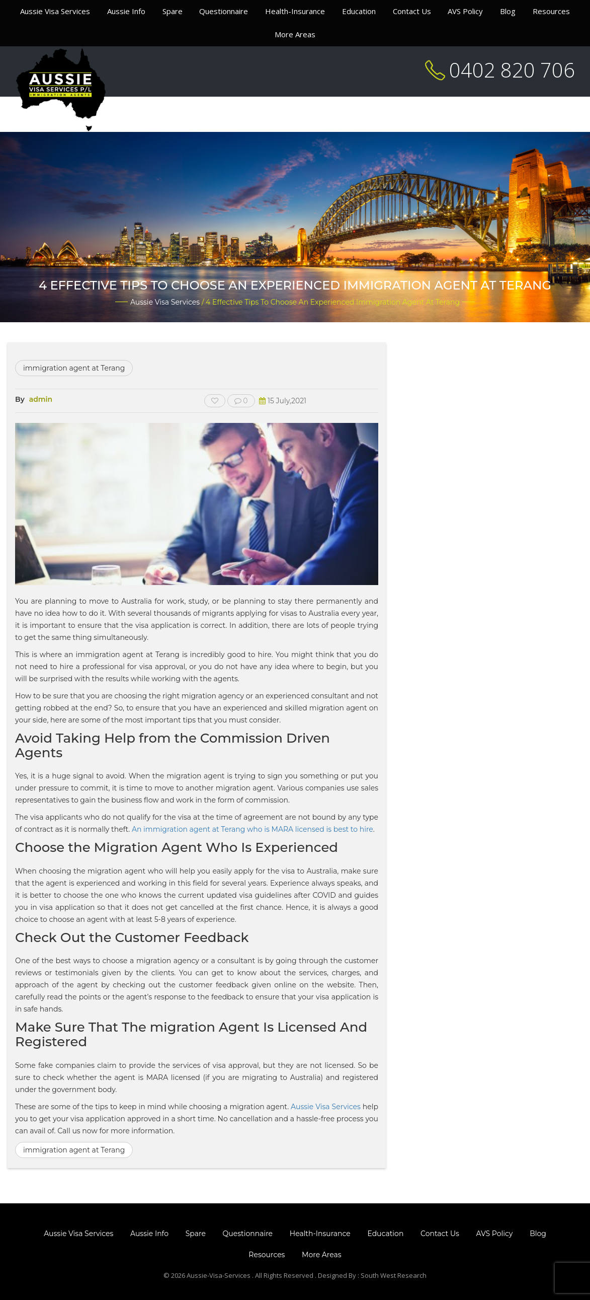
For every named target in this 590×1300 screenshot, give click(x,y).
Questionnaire (223, 11)
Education (359, 11)
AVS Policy (465, 11)
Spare (172, 11)
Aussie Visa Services (55, 11)
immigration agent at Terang (74, 368)
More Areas (295, 34)
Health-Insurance (295, 11)
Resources (551, 11)
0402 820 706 (512, 70)
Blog (508, 11)
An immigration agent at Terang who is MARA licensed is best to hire (252, 829)
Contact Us (412, 11)
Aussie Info (126, 11)
